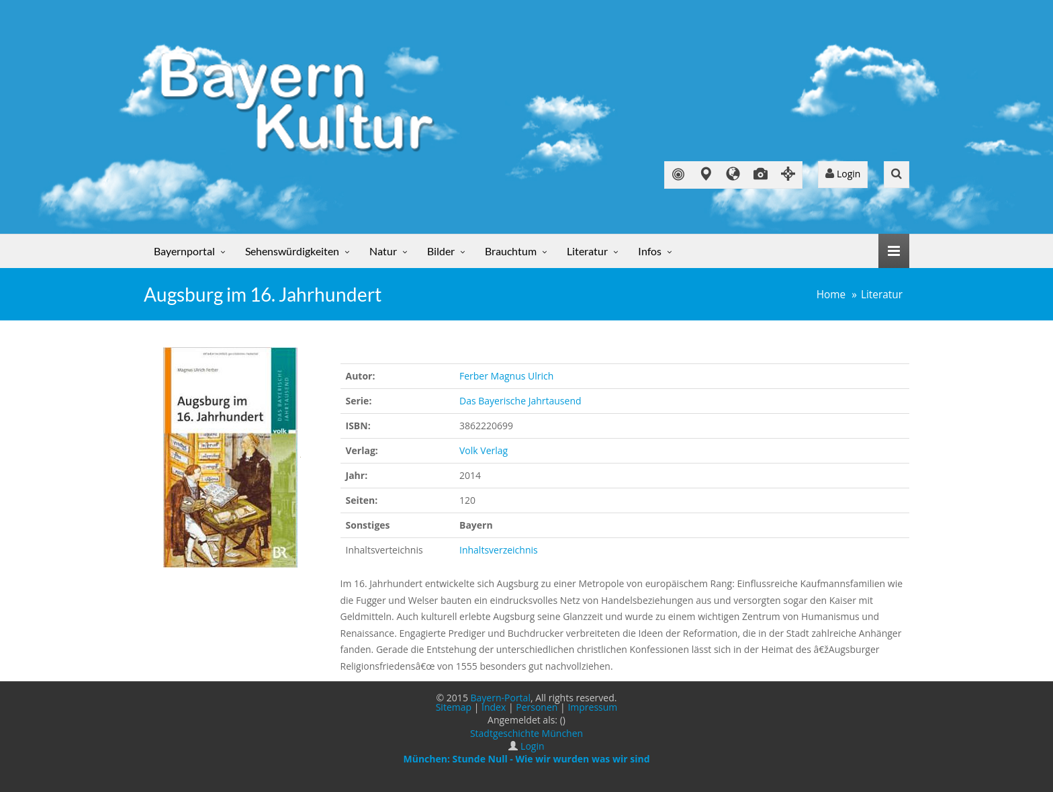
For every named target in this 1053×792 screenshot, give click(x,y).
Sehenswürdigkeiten (292, 251)
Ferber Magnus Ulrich (506, 375)
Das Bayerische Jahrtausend (520, 400)
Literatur (587, 251)
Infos (649, 251)
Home (831, 295)
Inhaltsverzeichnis (498, 549)
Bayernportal (184, 251)
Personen (536, 707)
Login (842, 173)
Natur (383, 251)
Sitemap (453, 707)
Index (494, 707)
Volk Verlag (483, 450)
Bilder (441, 251)
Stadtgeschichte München (526, 733)
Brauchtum (511, 251)
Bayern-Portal (501, 697)
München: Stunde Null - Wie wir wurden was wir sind (526, 758)
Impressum (592, 707)
